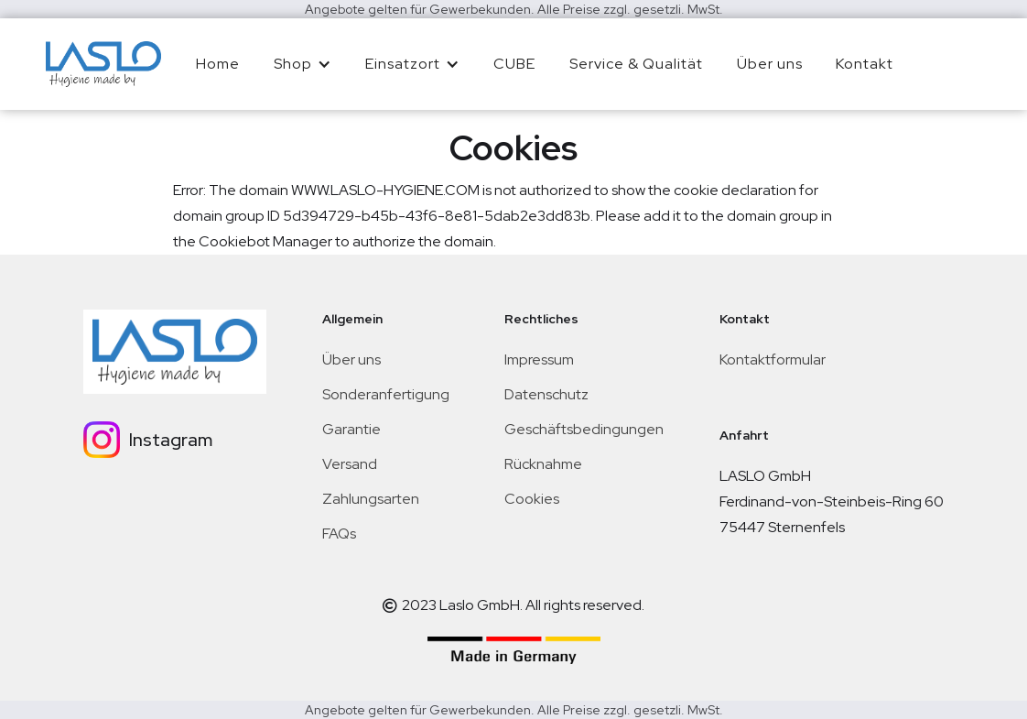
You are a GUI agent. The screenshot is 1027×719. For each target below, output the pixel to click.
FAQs (339, 533)
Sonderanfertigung (385, 394)
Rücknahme (543, 464)
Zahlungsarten (370, 498)
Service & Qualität (636, 63)
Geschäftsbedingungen (584, 429)
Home (218, 63)
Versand (349, 464)
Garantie (351, 429)
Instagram (170, 440)
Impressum (539, 359)
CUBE (514, 63)
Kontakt (864, 63)
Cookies (531, 498)
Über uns (770, 63)
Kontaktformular (772, 359)
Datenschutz (546, 394)
